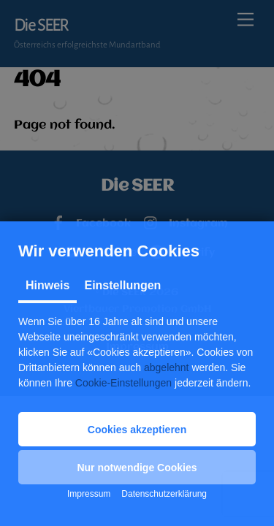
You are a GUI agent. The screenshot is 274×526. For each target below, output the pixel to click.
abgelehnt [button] (166, 367)
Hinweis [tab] (47, 285)
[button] (137, 429)
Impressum (88, 494)
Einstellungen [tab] (122, 285)
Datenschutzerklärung (164, 494)
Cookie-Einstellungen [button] (123, 383)
